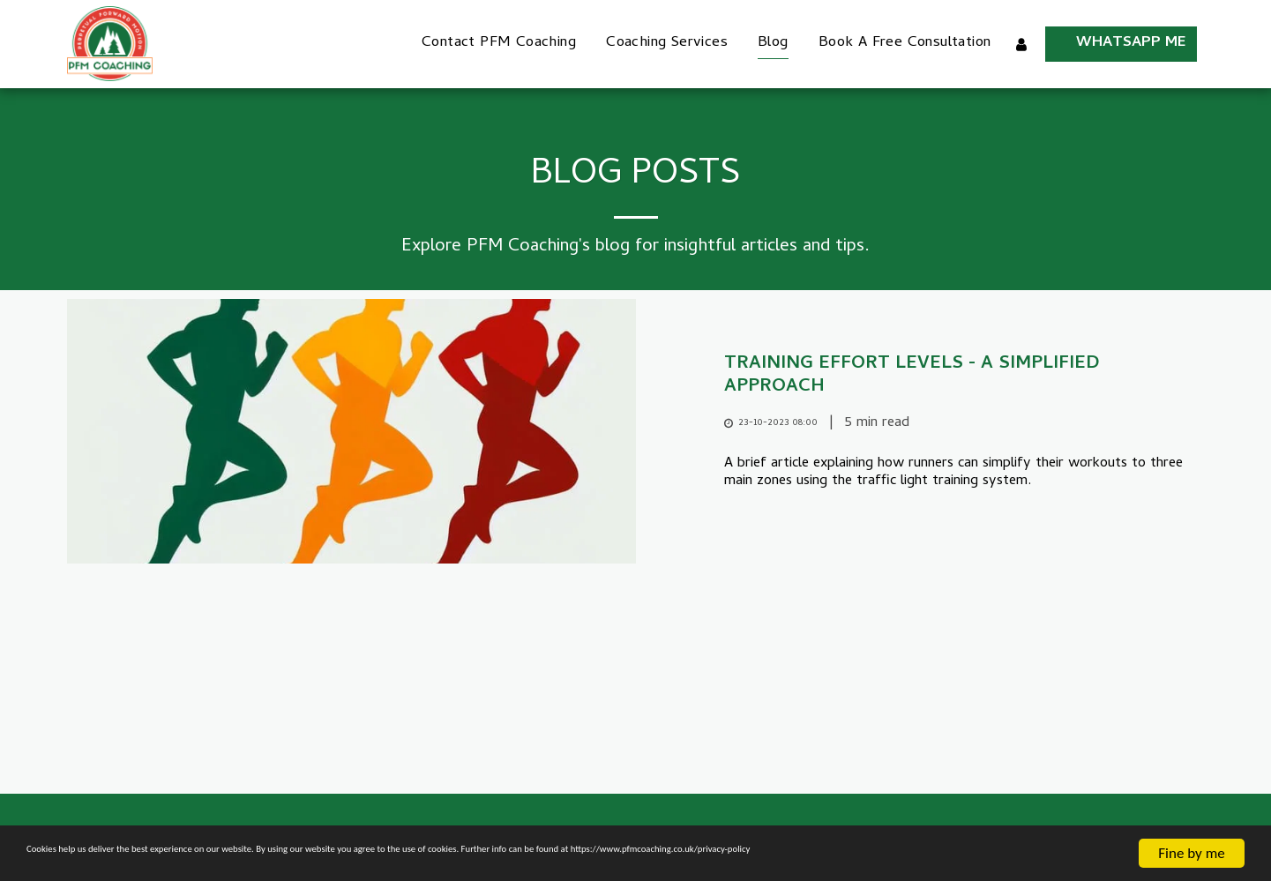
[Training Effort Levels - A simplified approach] (964, 376)
